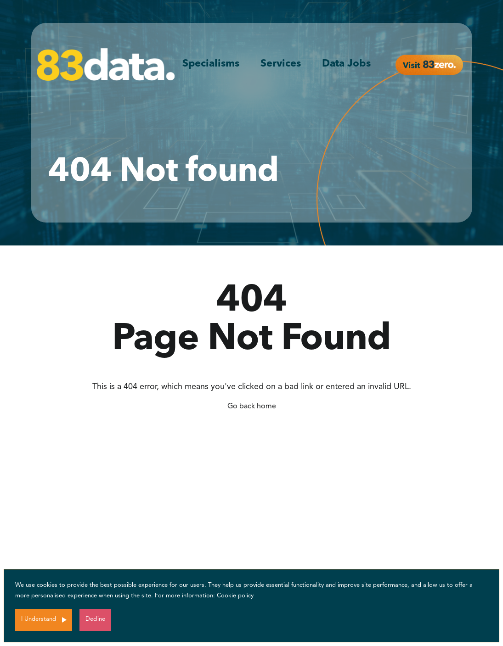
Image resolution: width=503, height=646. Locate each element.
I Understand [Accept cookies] (38, 619)
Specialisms (210, 64)
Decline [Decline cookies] (95, 619)
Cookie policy (235, 596)
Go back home (251, 406)
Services (280, 64)
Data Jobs (346, 64)
